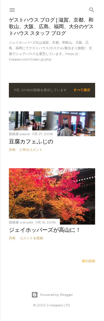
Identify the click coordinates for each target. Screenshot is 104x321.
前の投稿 (88, 261)
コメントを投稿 (31, 238)
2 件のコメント (31, 150)
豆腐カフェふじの (31, 141)
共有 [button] (12, 150)
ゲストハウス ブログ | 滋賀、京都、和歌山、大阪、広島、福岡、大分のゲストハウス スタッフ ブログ (51, 26)
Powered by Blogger (52, 294)
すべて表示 (81, 90)
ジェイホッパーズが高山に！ (45, 229)
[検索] (91, 8)
